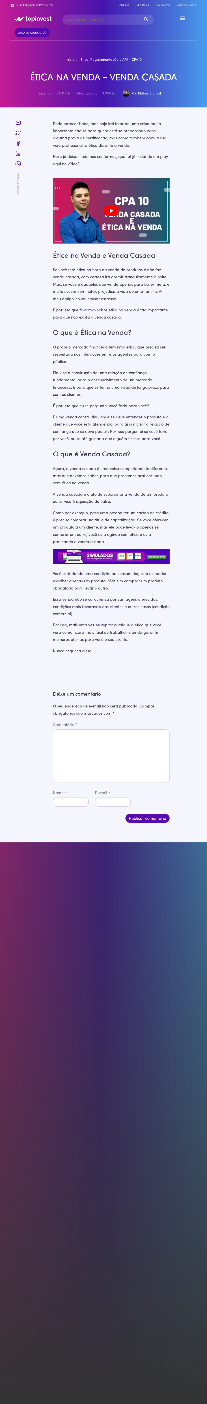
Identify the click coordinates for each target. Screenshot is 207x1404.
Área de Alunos (32, 32)
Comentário (65, 724)
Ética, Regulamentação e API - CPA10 (111, 59)
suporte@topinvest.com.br (31, 5)
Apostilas (142, 5)
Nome (60, 792)
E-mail (102, 792)
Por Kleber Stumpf (146, 93)
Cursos (124, 5)
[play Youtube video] (111, 210)
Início (70, 59)
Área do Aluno (187, 5)
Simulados (163, 5)
